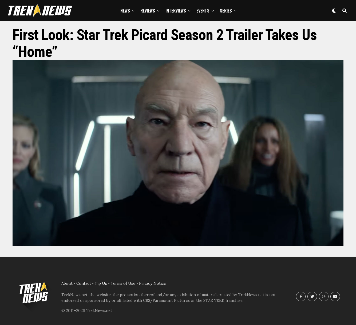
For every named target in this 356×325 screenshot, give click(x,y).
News (125, 10)
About (67, 283)
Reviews (147, 10)
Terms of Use (123, 283)
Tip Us (101, 283)
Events (202, 10)
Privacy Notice (152, 283)
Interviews (175, 10)
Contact (83, 283)
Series (226, 10)
